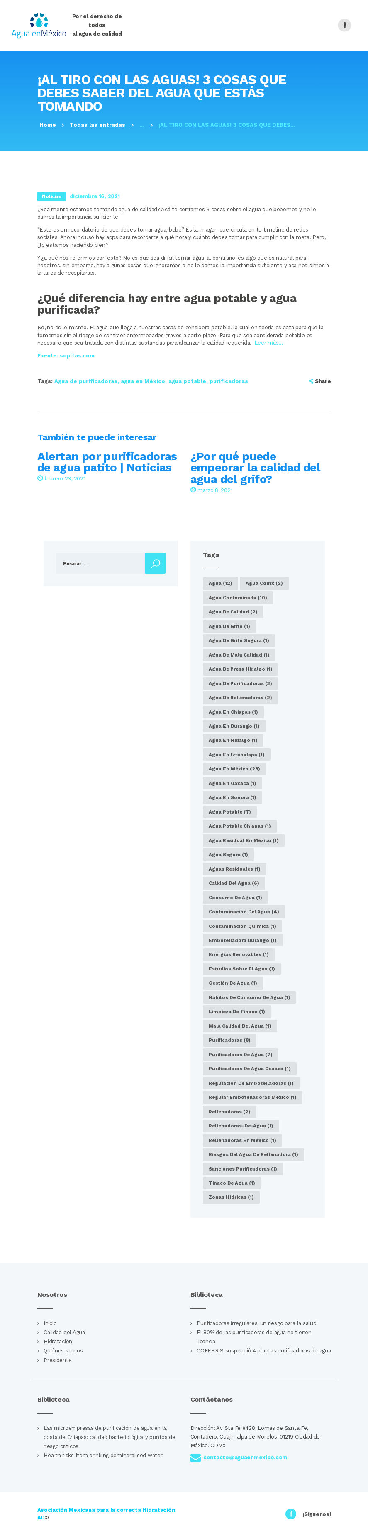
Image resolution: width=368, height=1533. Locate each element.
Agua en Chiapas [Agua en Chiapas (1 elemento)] (233, 712)
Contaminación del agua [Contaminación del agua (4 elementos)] (244, 912)
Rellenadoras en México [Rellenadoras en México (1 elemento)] (242, 1140)
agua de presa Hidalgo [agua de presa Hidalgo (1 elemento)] (241, 669)
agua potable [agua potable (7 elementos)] (230, 812)
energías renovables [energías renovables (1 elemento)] (239, 954)
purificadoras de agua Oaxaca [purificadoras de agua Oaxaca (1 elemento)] (250, 1069)
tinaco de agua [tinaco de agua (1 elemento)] (232, 1183)
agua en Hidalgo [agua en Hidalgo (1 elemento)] (233, 740)
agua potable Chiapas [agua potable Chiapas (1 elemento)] (240, 826)
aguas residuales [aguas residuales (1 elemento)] (235, 869)
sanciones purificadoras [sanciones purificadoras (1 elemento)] (243, 1169)
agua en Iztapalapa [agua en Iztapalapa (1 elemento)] (237, 755)
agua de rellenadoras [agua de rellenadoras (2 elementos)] (240, 697)
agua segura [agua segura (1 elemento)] (228, 854)
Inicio (50, 1323)
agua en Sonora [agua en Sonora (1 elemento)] (232, 797)
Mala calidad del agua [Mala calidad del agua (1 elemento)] (240, 1026)
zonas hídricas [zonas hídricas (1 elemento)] (231, 1197)
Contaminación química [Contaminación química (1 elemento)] (242, 926)
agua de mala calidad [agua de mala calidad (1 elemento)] (239, 655)
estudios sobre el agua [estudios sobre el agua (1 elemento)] (242, 969)
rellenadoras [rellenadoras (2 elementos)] (230, 1112)
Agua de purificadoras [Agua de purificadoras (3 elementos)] (240, 683)
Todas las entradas (97, 125)
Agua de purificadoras (85, 381)
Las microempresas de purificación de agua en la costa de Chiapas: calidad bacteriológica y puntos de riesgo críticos (109, 1437)
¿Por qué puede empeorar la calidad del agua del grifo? (255, 468)
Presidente (57, 1360)
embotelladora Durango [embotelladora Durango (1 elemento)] (243, 940)
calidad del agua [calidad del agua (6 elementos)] (234, 883)
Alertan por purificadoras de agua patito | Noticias (107, 462)
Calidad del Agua (64, 1332)
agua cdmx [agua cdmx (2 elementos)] (264, 583)
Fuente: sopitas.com (66, 355)
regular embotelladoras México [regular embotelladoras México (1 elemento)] (253, 1097)
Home (47, 125)
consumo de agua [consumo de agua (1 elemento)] (235, 897)
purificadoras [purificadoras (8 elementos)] (230, 1040)
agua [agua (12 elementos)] (220, 583)
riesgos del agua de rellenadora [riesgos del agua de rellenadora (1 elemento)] (253, 1154)
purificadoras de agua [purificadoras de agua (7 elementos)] (241, 1054)
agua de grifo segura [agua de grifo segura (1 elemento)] (239, 640)
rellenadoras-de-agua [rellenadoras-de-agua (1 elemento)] (241, 1126)
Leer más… (268, 343)
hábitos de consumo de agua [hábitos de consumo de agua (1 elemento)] (249, 997)
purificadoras (229, 381)
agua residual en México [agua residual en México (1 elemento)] (244, 840)
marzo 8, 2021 (211, 490)
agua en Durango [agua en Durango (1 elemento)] (234, 726)
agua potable (187, 381)
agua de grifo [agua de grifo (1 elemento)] (229, 626)
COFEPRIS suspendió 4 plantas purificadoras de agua (264, 1350)
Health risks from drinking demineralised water (103, 1455)
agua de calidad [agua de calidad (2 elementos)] (233, 612)
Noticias (51, 196)
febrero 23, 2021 (61, 479)
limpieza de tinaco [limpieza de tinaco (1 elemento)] (237, 1011)
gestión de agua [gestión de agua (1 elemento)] (233, 983)
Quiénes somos (63, 1350)
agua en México (143, 381)
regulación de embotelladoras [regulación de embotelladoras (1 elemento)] (251, 1083)
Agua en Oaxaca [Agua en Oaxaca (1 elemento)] (232, 783)
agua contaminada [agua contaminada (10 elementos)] (238, 598)
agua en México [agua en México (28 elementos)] (234, 769)
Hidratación (58, 1341)
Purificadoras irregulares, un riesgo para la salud (256, 1323)
